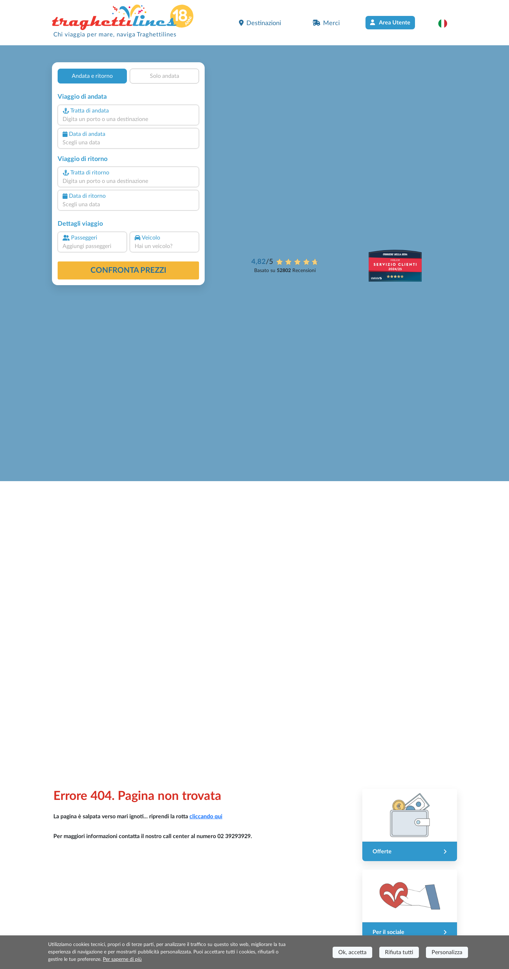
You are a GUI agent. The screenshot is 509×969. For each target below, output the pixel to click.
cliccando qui (205, 816)
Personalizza (447, 952)
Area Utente (390, 22)
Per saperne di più (122, 959)
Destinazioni (260, 23)
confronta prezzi (128, 270)
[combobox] (128, 119)
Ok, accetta (352, 952)
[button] (446, 23)
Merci (326, 23)
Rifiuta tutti (399, 952)
